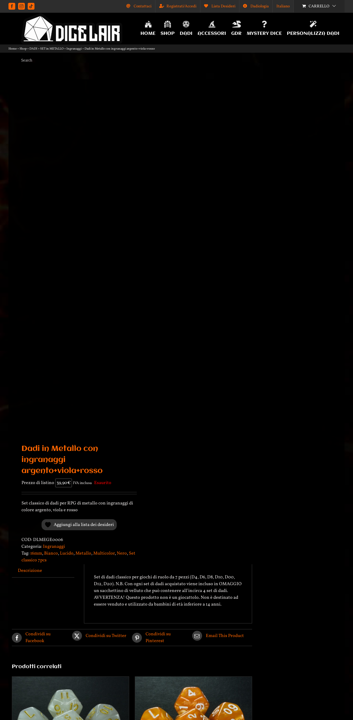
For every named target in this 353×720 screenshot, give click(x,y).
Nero (122, 553)
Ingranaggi (74, 49)
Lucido (66, 553)
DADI (33, 49)
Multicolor (104, 553)
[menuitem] (283, 6)
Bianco (51, 553)
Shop (23, 49)
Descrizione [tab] (30, 571)
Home (12, 49)
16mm (36, 553)
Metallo (83, 553)
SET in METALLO (52, 49)
